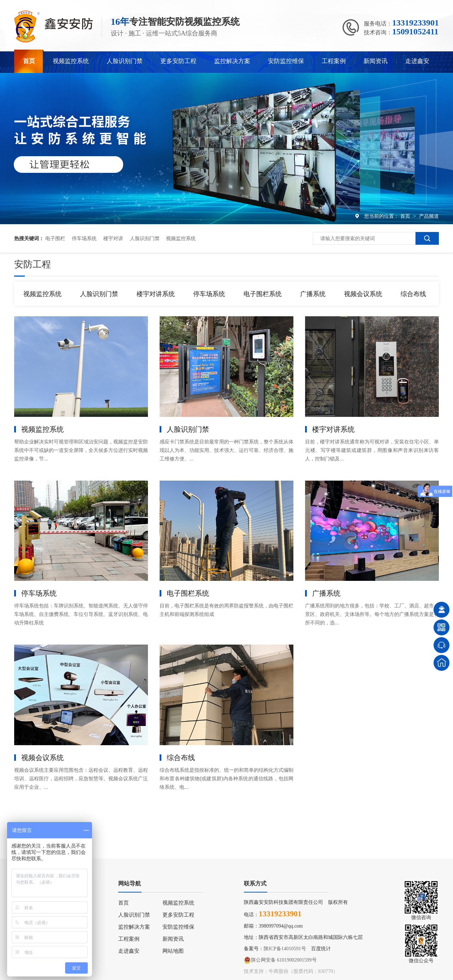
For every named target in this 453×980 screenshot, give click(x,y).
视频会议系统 (363, 294)
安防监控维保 (286, 61)
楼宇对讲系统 (156, 294)
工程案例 (334, 61)
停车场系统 (84, 238)
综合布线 (413, 294)
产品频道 (429, 216)
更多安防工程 (178, 61)
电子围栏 (55, 238)
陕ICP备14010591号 (285, 948)
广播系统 (313, 294)
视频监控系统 (71, 61)
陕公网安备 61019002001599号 (280, 960)
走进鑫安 (417, 61)
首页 (29, 61)
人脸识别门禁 (125, 61)
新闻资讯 (375, 61)
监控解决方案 (232, 61)
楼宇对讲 (113, 238)
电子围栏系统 (262, 294)
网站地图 (173, 951)
